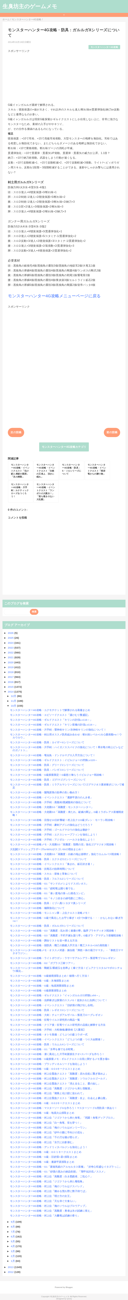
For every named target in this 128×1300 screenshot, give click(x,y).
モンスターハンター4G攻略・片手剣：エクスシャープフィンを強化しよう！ (54, 834)
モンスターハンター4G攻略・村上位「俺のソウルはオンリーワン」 (49, 1127)
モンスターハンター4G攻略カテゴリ (64, 446)
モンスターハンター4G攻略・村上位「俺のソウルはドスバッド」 (47, 1186)
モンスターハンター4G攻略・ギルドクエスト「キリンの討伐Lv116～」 (51, 719)
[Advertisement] (64, 76)
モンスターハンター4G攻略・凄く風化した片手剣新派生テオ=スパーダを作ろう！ (57, 1054)
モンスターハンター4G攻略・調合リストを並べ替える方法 (43, 940)
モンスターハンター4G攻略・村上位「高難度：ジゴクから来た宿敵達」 (51, 1088)
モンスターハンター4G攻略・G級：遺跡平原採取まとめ (42, 1161)
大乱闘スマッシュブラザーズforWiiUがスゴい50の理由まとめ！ (46, 849)
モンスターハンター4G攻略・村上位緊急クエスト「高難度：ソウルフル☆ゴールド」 (59, 1078)
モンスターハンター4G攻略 (104, 47)
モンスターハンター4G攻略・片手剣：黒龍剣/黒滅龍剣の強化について (50, 802)
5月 (13, 1241)
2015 (11, 686)
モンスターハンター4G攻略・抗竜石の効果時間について (42, 868)
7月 (13, 1231)
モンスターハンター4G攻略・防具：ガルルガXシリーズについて (47, 925)
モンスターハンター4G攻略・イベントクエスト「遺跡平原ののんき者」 (51, 797)
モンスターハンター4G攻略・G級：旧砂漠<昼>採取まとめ (43, 1156)
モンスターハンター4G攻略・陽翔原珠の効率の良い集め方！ (45, 792)
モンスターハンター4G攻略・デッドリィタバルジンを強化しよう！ (49, 1147)
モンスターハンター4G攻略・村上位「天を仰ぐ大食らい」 (43, 1201)
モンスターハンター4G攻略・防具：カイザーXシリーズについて (47, 742)
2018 (11, 672)
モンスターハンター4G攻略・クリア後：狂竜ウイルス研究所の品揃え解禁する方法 (57, 1024)
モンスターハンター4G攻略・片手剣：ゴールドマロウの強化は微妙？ (50, 829)
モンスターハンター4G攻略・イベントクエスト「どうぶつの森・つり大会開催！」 (57, 1039)
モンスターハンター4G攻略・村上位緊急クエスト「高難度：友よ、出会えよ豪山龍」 (59, 1098)
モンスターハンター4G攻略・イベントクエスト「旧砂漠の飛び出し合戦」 (52, 1005)
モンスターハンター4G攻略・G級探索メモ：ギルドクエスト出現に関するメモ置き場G (59, 1059)
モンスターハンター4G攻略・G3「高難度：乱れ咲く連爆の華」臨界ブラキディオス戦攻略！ (63, 930)
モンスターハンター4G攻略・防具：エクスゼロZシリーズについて (48, 859)
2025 (11, 637)
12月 (14, 696)
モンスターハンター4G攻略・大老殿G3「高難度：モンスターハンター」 (52, 807)
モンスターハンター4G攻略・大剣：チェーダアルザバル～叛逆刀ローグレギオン (56, 1015)
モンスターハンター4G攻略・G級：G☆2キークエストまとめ (45, 1103)
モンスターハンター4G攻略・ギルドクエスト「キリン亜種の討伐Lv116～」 (53, 724)
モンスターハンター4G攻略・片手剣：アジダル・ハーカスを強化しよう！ (52, 839)
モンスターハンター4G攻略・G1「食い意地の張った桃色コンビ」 (48, 893)
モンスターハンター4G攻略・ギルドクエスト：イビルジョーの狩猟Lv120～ (53, 760)
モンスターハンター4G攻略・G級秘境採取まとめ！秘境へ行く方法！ (50, 975)
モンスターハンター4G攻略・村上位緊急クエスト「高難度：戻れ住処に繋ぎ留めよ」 (59, 1073)
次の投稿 (15, 432)
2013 (11, 1267)
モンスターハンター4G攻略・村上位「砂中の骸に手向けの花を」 (47, 1132)
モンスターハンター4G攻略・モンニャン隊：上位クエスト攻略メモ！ (50, 912)
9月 (13, 1221)
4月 (13, 1246)
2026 (11, 633)
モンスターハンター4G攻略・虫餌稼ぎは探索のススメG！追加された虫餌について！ (58, 1000)
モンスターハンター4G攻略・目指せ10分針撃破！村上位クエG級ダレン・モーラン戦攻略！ (62, 820)
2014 (11, 691)
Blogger (69, 1287)
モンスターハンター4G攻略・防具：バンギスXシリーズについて (47, 769)
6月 (13, 1236)
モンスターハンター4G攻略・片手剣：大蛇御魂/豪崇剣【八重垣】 (48, 1029)
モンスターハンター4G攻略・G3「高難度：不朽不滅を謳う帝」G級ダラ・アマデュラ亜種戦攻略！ (67, 935)
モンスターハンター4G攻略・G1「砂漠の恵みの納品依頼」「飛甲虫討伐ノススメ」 (58, 1171)
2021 (11, 657)
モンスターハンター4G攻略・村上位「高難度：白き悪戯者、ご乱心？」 (51, 1176)
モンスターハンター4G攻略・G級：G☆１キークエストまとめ (45, 1152)
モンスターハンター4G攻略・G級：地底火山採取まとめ (42, 1112)
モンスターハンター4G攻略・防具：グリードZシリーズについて (47, 765)
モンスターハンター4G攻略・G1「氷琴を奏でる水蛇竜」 (43, 1049)
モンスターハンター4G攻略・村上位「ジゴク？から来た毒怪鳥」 (47, 1181)
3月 (13, 1251)
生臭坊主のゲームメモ (29, 6)
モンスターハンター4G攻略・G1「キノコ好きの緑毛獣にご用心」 (48, 898)
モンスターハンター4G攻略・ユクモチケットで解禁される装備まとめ (50, 710)
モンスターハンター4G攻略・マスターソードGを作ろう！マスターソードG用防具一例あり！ (63, 1108)
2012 (11, 1272)
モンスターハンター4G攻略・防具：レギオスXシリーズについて (47, 1010)
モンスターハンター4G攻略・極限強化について (37, 908)
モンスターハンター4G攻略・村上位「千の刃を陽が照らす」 (45, 1137)
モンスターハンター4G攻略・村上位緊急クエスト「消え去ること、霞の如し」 (55, 1083)
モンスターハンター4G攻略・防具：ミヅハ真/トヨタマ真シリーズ (48, 903)
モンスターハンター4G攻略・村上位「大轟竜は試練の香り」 (45, 1215)
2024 (11, 642)
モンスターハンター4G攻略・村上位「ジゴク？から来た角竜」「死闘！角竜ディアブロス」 (63, 1117)
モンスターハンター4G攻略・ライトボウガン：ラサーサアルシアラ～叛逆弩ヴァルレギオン (63, 958)
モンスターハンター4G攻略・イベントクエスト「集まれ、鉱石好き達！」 (52, 864)
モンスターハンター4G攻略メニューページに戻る (54, 296)
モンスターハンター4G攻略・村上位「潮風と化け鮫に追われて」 (47, 1093)
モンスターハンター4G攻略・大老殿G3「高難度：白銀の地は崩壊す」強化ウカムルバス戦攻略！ (66, 854)
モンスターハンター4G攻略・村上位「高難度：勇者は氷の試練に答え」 (51, 1210)
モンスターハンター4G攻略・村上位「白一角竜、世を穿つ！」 (46, 1122)
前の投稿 (111, 432)
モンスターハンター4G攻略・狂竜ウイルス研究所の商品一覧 (45, 1019)
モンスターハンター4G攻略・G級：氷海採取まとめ (39, 980)
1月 (13, 1261)
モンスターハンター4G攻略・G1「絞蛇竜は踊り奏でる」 (43, 888)
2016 (11, 682)
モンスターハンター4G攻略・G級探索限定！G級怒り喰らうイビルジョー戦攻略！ (57, 774)
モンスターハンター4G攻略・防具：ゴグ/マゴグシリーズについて (48, 779)
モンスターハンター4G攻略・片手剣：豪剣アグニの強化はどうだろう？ (51, 824)
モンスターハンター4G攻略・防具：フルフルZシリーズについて (47, 878)
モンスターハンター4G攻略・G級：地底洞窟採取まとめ (42, 985)
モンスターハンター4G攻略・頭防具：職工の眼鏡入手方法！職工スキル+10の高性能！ (60, 945)
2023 (11, 647)
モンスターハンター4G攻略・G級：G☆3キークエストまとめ (45, 1068)
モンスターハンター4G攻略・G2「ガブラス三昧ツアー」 (43, 963)
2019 (11, 667)
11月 (14, 700)
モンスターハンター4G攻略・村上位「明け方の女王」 (41, 1196)
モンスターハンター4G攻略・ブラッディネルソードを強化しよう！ (49, 1064)
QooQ (69, 1299)
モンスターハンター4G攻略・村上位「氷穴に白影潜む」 (42, 1142)
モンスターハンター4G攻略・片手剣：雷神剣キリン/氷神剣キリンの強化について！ (58, 729)
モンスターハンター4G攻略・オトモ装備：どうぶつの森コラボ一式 (49, 1034)
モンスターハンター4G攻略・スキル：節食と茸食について (43, 873)
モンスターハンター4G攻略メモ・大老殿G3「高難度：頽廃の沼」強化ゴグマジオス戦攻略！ (63, 844)
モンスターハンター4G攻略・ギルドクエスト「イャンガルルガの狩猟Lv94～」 (55, 995)
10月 (14, 705)
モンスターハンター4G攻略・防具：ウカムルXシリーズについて (47, 1044)
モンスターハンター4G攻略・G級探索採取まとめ (38, 990)
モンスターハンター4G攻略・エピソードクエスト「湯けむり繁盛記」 (50, 715)
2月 (13, 1256)
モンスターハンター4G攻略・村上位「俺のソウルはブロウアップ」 (49, 1205)
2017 (11, 677)
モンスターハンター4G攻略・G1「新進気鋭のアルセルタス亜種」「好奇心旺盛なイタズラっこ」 (66, 1166)
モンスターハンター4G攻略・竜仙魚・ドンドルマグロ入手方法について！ (52, 755)
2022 (11, 652)
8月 (13, 1226)
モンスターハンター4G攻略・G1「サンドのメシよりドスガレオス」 (49, 883)
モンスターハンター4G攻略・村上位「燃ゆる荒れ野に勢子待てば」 (49, 1191)
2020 (11, 662)
